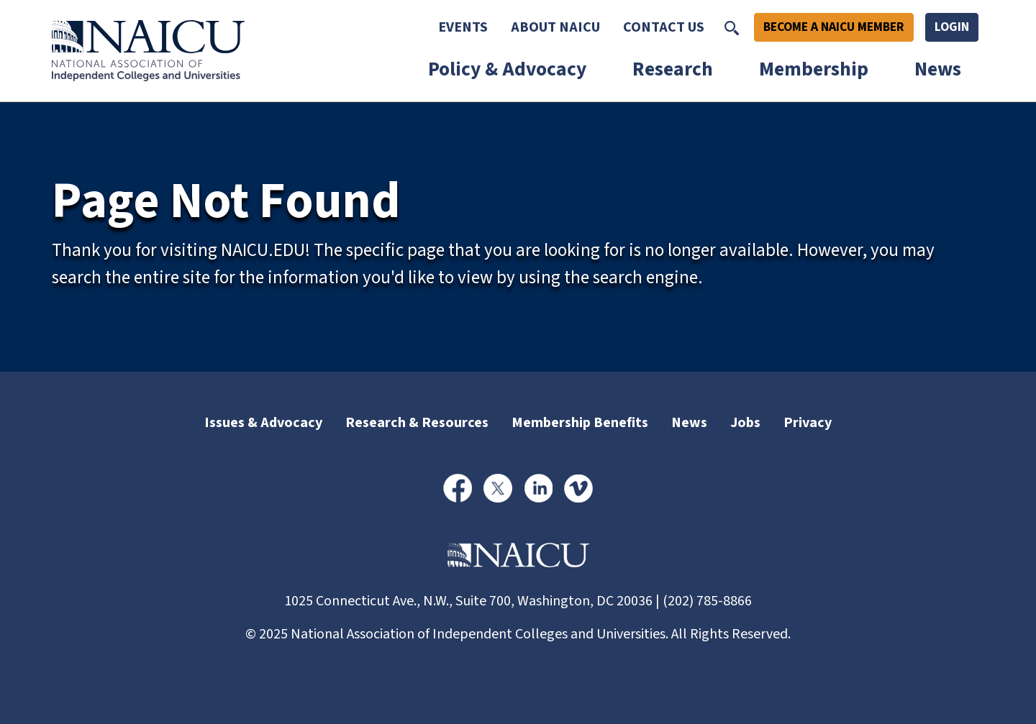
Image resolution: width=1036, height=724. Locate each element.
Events (463, 27)
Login (952, 27)
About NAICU (555, 27)
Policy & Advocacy (507, 69)
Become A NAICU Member (833, 27)
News (937, 69)
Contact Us (663, 27)
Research (672, 69)
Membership (813, 69)
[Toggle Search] (731, 27)
